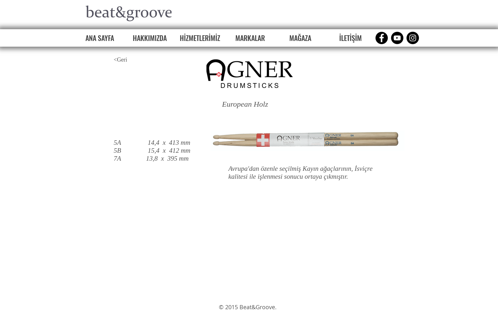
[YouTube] (397, 38)
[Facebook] (381, 38)
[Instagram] (413, 38)
